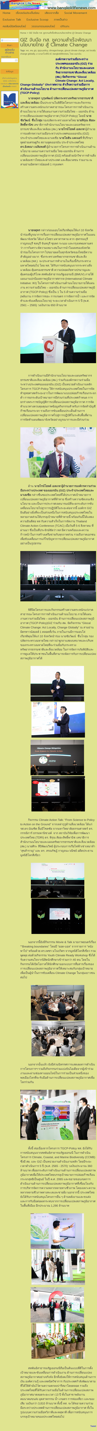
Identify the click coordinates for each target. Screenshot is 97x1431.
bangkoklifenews (61, 54)
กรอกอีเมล (6, 56)
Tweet (93, 1426)
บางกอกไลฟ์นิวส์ (43, 54)
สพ (31, 50)
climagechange (56, 50)
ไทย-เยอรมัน (75, 54)
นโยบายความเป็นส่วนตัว (11, 85)
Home (23, 33)
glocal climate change (75, 50)
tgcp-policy (43, 50)
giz (35, 50)
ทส (27, 50)
